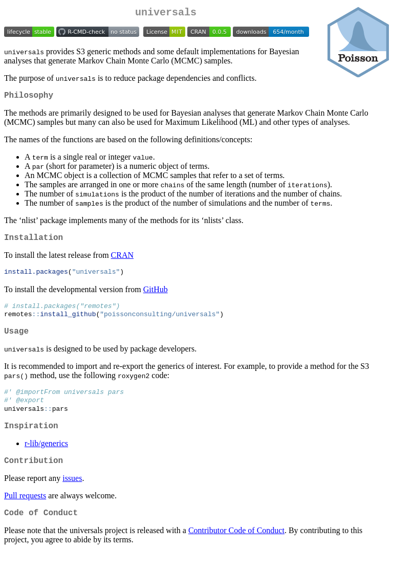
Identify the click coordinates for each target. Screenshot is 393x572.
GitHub (155, 296)
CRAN (122, 261)
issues (72, 495)
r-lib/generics (46, 458)
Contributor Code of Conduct (236, 549)
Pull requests (25, 513)
